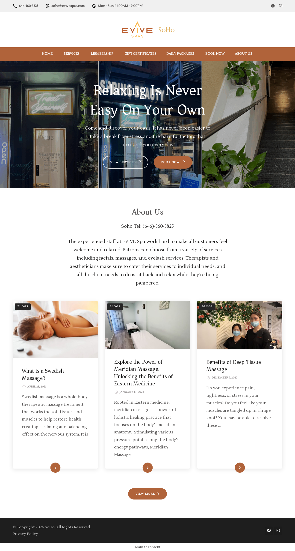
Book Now (215, 54)
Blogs (22, 306)
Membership (102, 54)
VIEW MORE (145, 494)
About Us (243, 54)
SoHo (166, 29)
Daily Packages (180, 54)
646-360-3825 (28, 6)
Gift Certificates (140, 54)
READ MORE (47, 467)
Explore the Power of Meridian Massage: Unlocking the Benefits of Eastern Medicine (143, 372)
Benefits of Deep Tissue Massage (233, 365)
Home (47, 54)
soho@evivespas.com (68, 6)
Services (72, 54)
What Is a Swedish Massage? (43, 374)
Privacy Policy (25, 534)
